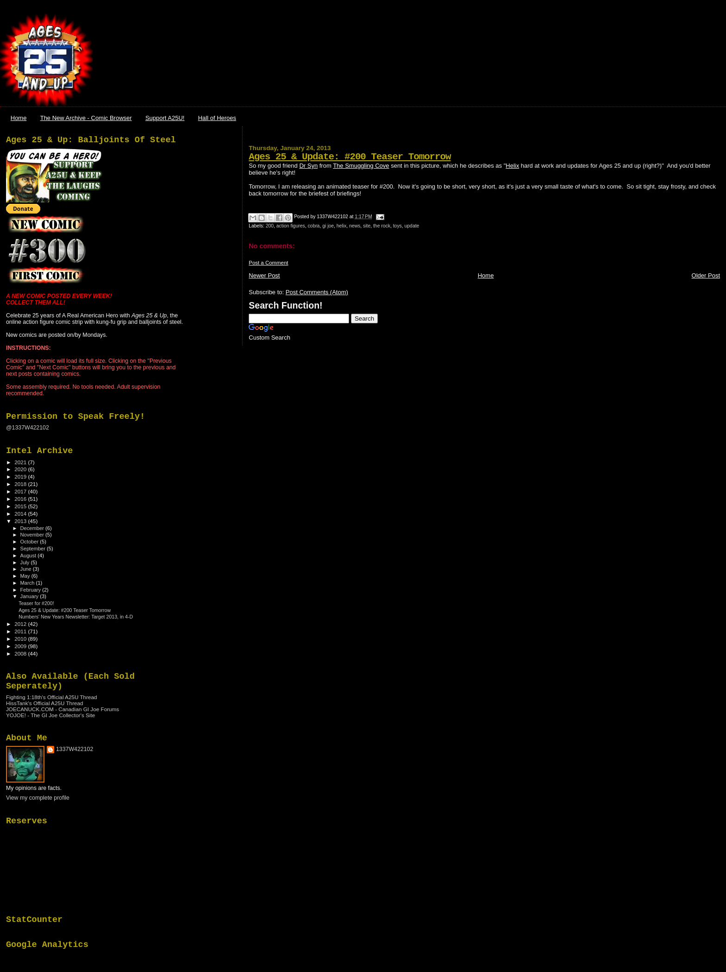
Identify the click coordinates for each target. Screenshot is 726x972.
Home (19, 117)
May (25, 576)
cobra (313, 225)
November (32, 534)
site (366, 225)
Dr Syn (308, 165)
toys (397, 225)
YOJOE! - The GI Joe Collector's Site (50, 715)
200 (270, 225)
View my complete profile (37, 798)
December (32, 528)
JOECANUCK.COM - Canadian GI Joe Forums (62, 709)
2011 (21, 631)
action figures (290, 225)
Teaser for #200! (36, 603)
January (30, 596)
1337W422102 (74, 749)
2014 (21, 514)
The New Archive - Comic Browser (86, 117)
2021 (21, 462)
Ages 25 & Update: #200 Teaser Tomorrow (350, 156)
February (31, 590)
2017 (21, 491)
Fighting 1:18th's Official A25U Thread (51, 697)
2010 (21, 639)
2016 (21, 499)
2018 (21, 484)
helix (341, 225)
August (29, 555)
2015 (21, 506)
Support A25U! (165, 117)
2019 (21, 476)
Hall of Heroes (217, 117)
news (354, 225)
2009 (21, 646)
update (412, 225)
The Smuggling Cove (361, 165)
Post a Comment (268, 262)
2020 (21, 469)
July (25, 562)
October (30, 541)
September (33, 548)
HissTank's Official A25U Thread (44, 703)
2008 (21, 653)
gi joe (328, 225)
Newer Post (264, 275)
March (28, 583)
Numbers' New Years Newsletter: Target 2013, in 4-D (76, 616)
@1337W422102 (27, 427)
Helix (512, 165)
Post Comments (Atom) (317, 292)
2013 (21, 521)
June (26, 569)
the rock (381, 225)
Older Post (706, 275)
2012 (21, 624)
